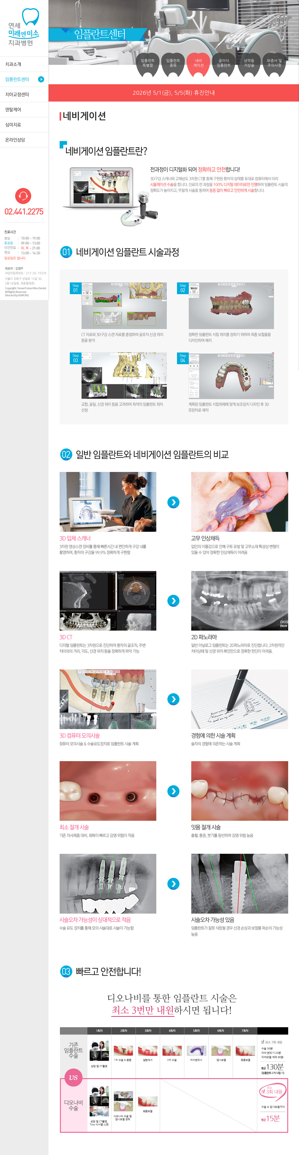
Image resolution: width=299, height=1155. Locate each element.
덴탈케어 (24, 109)
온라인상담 (24, 140)
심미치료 (24, 124)
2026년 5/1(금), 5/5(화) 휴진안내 (174, 93)
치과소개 (24, 64)
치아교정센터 (24, 94)
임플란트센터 (24, 79)
